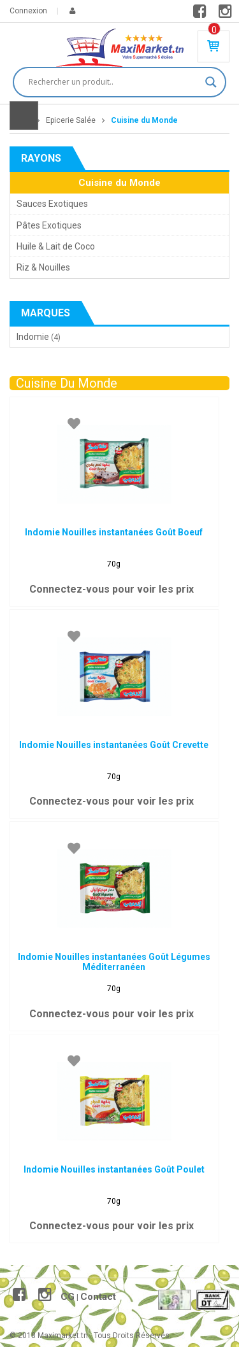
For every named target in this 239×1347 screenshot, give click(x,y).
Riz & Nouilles (43, 267)
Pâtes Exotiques (49, 225)
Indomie (33, 337)
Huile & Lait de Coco (56, 246)
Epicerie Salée (71, 120)
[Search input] (114, 82)
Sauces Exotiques (52, 204)
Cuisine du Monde (119, 182)
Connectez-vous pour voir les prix (111, 589)
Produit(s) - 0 (214, 30)
